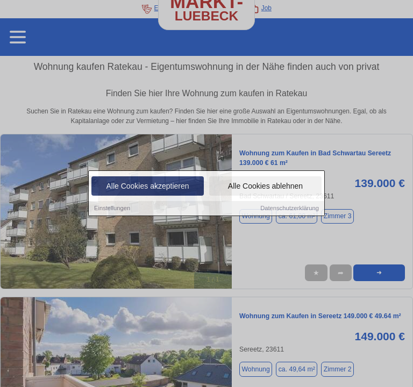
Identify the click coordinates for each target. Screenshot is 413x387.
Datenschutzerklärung (289, 208)
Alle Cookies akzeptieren (147, 186)
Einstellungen (112, 208)
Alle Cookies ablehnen (265, 186)
